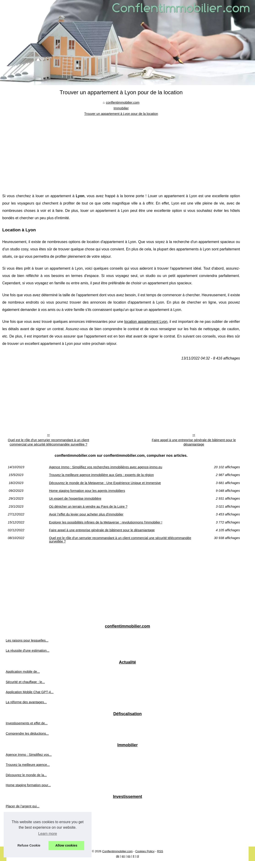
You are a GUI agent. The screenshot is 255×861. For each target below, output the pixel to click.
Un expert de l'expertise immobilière (75, 498)
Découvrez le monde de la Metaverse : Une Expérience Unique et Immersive (105, 482)
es (128, 856)
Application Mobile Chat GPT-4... (30, 692)
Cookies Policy (145, 851)
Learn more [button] (47, 834)
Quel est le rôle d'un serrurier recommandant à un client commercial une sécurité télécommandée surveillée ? (48, 442)
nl (138, 856)
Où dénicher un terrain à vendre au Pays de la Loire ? (88, 506)
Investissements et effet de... (27, 723)
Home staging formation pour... (28, 785)
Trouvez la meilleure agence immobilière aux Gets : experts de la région (101, 474)
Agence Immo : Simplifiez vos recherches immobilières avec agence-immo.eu (105, 467)
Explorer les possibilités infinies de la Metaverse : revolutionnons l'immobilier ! (105, 522)
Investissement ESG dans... (26, 826)
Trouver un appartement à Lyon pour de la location (121, 114)
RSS (160, 851)
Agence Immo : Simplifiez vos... (29, 754)
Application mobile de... (23, 671)
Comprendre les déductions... (27, 733)
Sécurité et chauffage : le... (25, 682)
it (133, 856)
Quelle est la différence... (24, 837)
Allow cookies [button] (66, 845)
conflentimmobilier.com (122, 102)
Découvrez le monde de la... (26, 775)
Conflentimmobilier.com (117, 851)
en (123, 856)
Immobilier (121, 108)
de (117, 856)
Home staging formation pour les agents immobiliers (87, 490)
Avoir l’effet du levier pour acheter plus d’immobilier (86, 514)
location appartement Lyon (145, 322)
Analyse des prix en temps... (26, 816)
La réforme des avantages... (26, 702)
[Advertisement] (121, 151)
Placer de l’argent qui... (22, 806)
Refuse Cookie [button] (28, 845)
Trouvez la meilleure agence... (28, 765)
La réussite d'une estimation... (27, 650)
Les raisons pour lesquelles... (27, 640)
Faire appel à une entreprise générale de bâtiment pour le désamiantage (194, 442)
